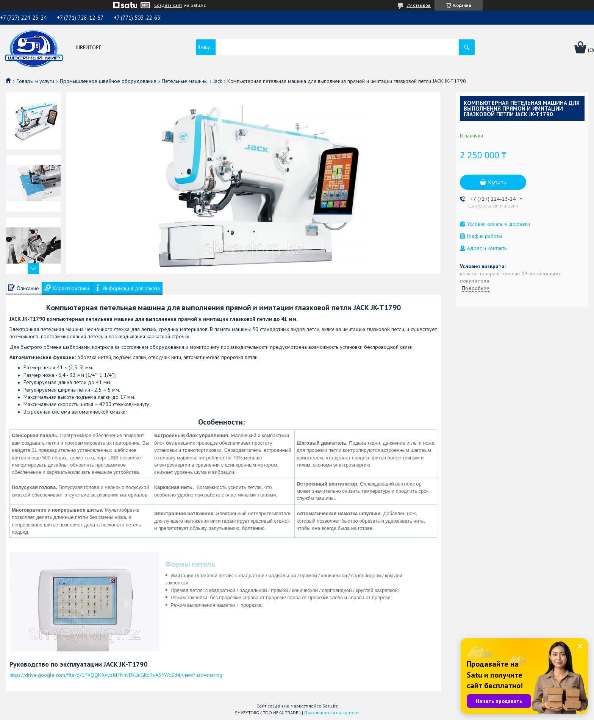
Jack (217, 81)
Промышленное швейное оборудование (108, 81)
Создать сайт (168, 5)
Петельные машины (185, 81)
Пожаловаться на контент (331, 712)
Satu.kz (330, 706)
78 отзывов (418, 5)
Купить (497, 182)
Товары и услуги (35, 81)
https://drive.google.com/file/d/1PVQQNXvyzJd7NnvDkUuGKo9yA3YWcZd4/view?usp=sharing (115, 675)
